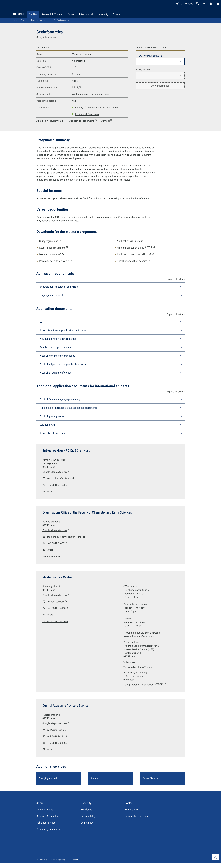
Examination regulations (53, 247)
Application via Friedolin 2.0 (132, 241)
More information (51, 556)
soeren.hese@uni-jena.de (61, 478)
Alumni (95, 778)
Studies (33, 14)
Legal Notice (41, 860)
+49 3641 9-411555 (57, 608)
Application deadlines (135, 254)
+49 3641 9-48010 (57, 543)
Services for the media (137, 816)
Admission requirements (50, 121)
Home (14, 20)
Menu (18, 14)
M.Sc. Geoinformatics (60, 20)
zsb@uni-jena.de (56, 729)
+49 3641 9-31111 (57, 736)
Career (71, 14)
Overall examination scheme (133, 261)
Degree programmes (39, 20)
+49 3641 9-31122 (57, 743)
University (102, 14)
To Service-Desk (57, 601)
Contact (106, 121)
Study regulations (50, 241)
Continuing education (48, 829)
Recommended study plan (55, 261)
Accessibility (73, 860)
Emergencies (132, 809)
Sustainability (88, 816)
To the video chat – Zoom (138, 667)
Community (118, 14)
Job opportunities (45, 822)
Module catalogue (51, 254)
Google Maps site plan (55, 472)
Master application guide (136, 247)
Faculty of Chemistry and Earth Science (96, 107)
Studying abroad (48, 778)
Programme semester (150, 55)
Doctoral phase (44, 809)
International (86, 14)
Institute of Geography (87, 114)
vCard (50, 491)
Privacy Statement (57, 860)
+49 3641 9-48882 (57, 485)
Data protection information (144, 684)
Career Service (150, 778)
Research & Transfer (52, 14)
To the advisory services (55, 621)
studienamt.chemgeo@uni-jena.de (66, 536)
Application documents (83, 121)
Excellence (86, 809)
